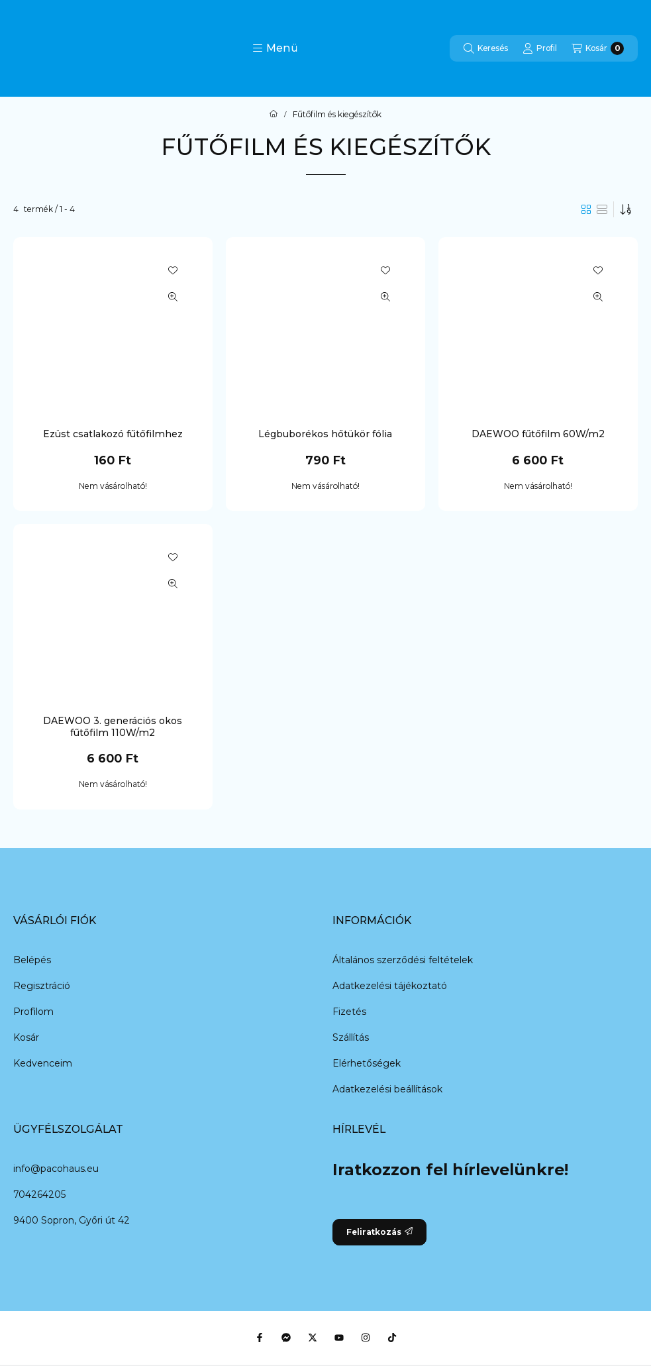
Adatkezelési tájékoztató (389, 986)
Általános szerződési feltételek (402, 960)
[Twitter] (312, 1337)
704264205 (39, 1194)
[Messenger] (286, 1337)
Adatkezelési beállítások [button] (387, 1089)
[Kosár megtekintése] (598, 48)
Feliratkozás (379, 1232)
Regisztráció (41, 986)
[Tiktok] (392, 1337)
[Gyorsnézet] (173, 297)
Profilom (33, 1012)
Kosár (26, 1037)
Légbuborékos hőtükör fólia (325, 434)
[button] (275, 48)
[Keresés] (486, 48)
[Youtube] (339, 1337)
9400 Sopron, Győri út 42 (71, 1220)
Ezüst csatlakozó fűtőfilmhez (113, 434)
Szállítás (350, 1037)
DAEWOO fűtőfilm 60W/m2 (538, 434)
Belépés (32, 960)
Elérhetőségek (366, 1063)
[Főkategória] (273, 114)
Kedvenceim (42, 1063)
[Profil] (540, 48)
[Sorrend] (626, 209)
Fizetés (349, 1012)
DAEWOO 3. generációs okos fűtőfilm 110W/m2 (112, 727)
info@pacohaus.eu (56, 1169)
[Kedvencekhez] (173, 270)
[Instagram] (365, 1337)
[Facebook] (259, 1337)
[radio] (602, 209)
